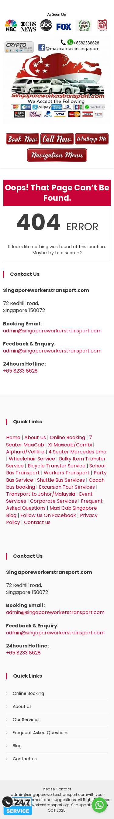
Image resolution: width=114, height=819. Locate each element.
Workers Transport (67, 472)
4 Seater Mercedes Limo (77, 451)
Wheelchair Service (32, 458)
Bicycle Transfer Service (56, 465)
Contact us (37, 522)
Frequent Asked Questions (40, 733)
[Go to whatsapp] (99, 805)
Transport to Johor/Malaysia (40, 494)
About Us (35, 437)
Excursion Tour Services (67, 487)
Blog (17, 746)
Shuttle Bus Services (61, 480)
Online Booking (67, 437)
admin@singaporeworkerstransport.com (52, 330)
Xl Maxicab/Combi (70, 444)
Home (13, 437)
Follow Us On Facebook (48, 515)
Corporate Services (53, 501)
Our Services (26, 720)
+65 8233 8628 (20, 370)
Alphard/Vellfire (25, 451)
